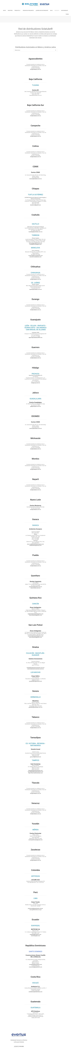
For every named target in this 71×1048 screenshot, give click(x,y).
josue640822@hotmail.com (35, 675)
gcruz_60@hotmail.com (35, 750)
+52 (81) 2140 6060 (19, 1040)
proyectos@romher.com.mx (35, 580)
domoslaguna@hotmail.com (35, 236)
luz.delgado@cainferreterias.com (35, 765)
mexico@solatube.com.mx (35, 172)
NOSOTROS (10, 10)
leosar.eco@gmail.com (35, 198)
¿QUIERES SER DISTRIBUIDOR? (42, 10)
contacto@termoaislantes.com (35, 249)
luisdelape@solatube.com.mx (35, 225)
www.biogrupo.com (35, 929)
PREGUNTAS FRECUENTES (28, 10)
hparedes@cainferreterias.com (35, 764)
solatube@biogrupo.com (35, 928)
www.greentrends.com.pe (35, 903)
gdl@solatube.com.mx (35, 400)
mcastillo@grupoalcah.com (35, 958)
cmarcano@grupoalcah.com (35, 960)
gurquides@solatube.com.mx (35, 700)
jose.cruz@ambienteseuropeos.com (35, 537)
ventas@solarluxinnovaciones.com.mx (35, 661)
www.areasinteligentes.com (35, 608)
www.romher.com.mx (35, 581)
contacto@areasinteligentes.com (35, 629)
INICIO (4, 10)
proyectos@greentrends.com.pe (35, 902)
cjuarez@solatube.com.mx (35, 283)
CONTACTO (57, 10)
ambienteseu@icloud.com (35, 539)
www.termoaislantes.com (35, 250)
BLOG (51, 10)
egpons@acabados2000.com (35, 331)
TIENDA (67, 14)
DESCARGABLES (64, 10)
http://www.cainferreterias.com (35, 766)
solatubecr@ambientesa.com (35, 985)
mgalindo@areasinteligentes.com (35, 607)
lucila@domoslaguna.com (35, 238)
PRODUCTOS (18, 10)
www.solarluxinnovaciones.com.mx (35, 662)
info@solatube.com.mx (35, 63)
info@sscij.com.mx (35, 376)
